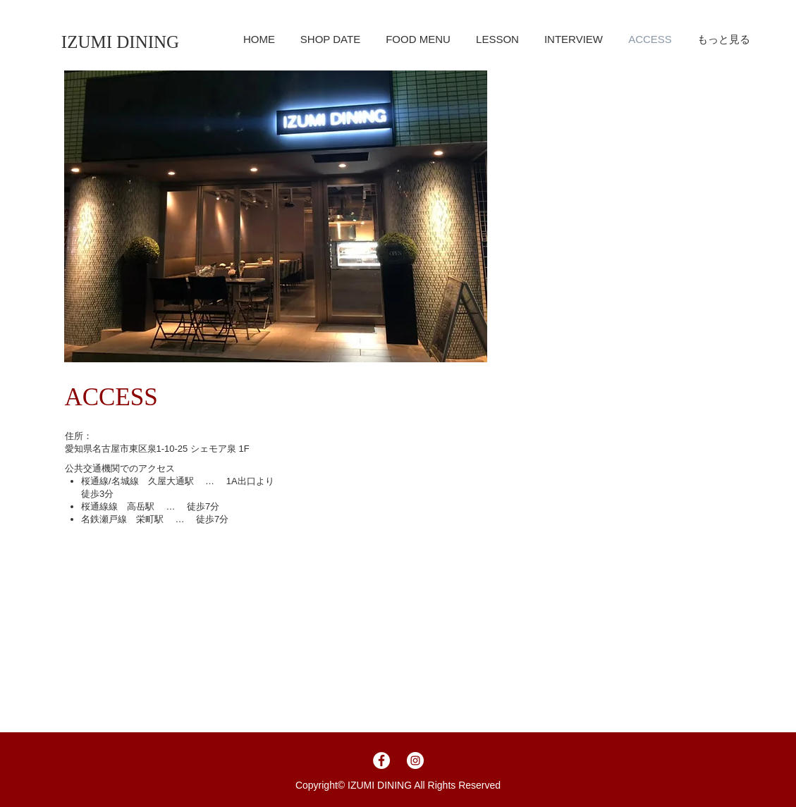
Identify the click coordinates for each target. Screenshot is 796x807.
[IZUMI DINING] (120, 42)
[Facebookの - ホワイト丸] (381, 760)
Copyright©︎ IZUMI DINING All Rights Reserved (398, 785)
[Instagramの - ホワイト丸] (415, 760)
